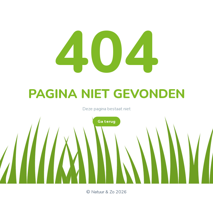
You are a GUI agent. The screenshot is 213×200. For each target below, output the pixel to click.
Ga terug (106, 121)
